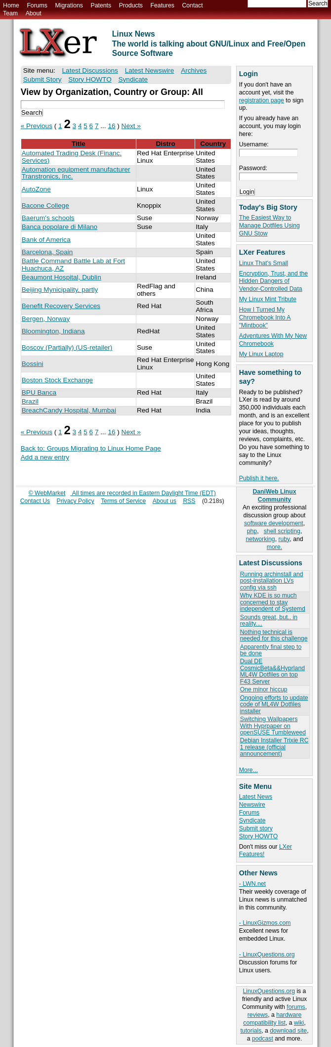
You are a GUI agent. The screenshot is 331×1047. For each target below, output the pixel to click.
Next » (131, 126)
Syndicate (252, 820)
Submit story (256, 828)
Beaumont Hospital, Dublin (61, 277)
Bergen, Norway (46, 318)
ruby (284, 539)
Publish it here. (259, 478)
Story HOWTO (258, 836)
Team (10, 13)
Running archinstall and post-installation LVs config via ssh (271, 581)
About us (164, 501)
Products (131, 5)
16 (111, 126)
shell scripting (282, 531)
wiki (299, 1022)
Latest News (255, 796)
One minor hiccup (264, 689)
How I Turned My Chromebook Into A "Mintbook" (265, 317)
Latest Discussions (90, 70)
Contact (192, 5)
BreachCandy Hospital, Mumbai (69, 410)
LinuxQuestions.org (269, 991)
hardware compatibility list (272, 1018)
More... (248, 770)
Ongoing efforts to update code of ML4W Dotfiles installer (274, 704)
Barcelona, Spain (47, 252)
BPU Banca (39, 392)
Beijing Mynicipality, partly (60, 289)
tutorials (250, 1030)
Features (162, 5)
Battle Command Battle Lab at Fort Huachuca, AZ (73, 264)
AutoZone (36, 189)
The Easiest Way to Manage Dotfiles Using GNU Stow (269, 225)
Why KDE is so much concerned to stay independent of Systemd (272, 602)
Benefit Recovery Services (61, 306)
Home (11, 5)
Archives (194, 70)
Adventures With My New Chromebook (273, 339)
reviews (258, 1014)
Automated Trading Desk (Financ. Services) (72, 156)
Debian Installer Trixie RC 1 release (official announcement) (274, 747)
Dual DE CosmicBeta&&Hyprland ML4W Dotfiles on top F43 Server (272, 671)
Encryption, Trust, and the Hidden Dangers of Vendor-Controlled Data (273, 281)
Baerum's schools (48, 218)
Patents (101, 5)
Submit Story (42, 79)
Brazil (30, 401)
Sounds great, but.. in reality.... (268, 620)
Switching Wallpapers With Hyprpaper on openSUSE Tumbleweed (273, 726)
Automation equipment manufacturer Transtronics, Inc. (76, 173)
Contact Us (35, 501)
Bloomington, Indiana (53, 331)
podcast (262, 1038)
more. (274, 547)
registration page (261, 100)
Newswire (252, 804)
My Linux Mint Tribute (267, 299)
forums (296, 1006)
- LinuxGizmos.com (265, 922)
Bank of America (46, 239)
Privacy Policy (75, 501)
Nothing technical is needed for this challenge (274, 635)
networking (260, 539)
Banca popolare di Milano (59, 226)
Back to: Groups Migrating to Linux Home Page (91, 448)
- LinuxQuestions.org (267, 954)
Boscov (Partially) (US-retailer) (67, 347)
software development (273, 523)
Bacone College (45, 205)
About (33, 13)
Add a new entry (45, 457)
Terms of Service (123, 501)
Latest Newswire (149, 70)
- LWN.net (252, 883)
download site (288, 1030)
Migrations (69, 5)
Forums (37, 5)
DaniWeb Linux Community (274, 495)
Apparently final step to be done (270, 650)
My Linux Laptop (261, 354)
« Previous (36, 126)
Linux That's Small (263, 263)
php (252, 531)
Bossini (32, 363)
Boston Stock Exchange (57, 380)
